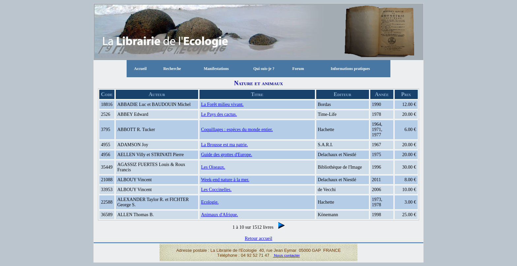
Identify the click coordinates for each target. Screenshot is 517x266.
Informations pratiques (350, 68)
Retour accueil (258, 238)
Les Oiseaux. (213, 167)
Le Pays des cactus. (219, 114)
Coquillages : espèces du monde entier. (237, 129)
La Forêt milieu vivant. (222, 104)
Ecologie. (210, 202)
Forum (298, 68)
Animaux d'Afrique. (219, 214)
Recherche (172, 68)
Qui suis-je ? (263, 68)
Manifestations (216, 68)
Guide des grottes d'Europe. (226, 154)
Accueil (140, 68)
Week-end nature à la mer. (225, 179)
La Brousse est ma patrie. (224, 144)
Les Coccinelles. (216, 189)
